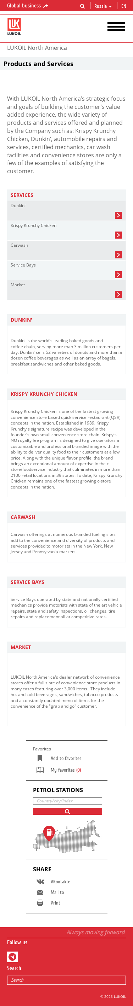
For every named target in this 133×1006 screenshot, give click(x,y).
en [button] (124, 6)
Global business (28, 6)
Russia (103, 6)
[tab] (66, 195)
